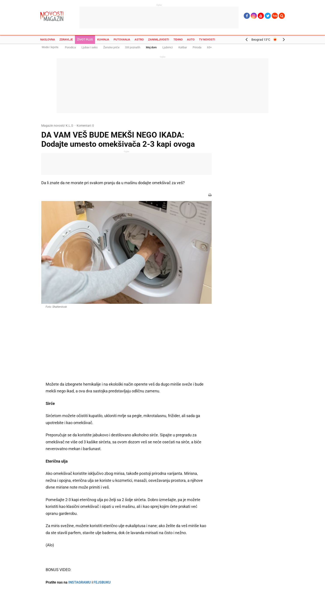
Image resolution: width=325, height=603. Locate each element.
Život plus (85, 39)
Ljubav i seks (89, 47)
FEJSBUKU (102, 582)
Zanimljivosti (158, 39)
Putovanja (122, 39)
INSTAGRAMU (79, 582)
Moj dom (151, 47)
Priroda (197, 47)
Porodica (70, 47)
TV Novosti (207, 39)
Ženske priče (111, 47)
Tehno (178, 39)
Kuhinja (103, 39)
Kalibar (182, 47)
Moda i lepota (50, 47)
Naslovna (47, 39)
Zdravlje (66, 39)
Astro (139, 39)
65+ (209, 47)
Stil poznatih (132, 47)
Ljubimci (167, 47)
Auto (191, 39)
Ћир (274, 15)
